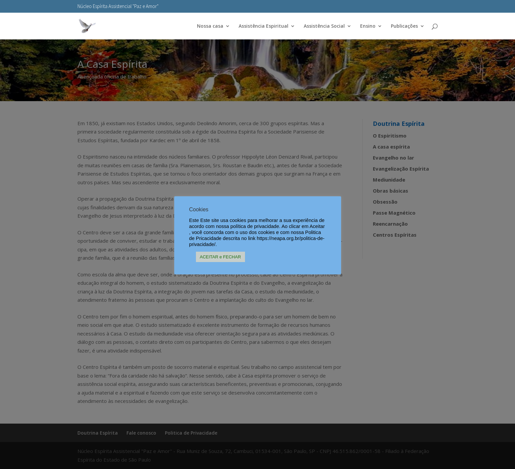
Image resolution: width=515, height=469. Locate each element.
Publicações (404, 26)
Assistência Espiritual (263, 26)
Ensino (367, 26)
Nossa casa (210, 26)
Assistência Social (324, 26)
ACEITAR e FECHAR (220, 256)
